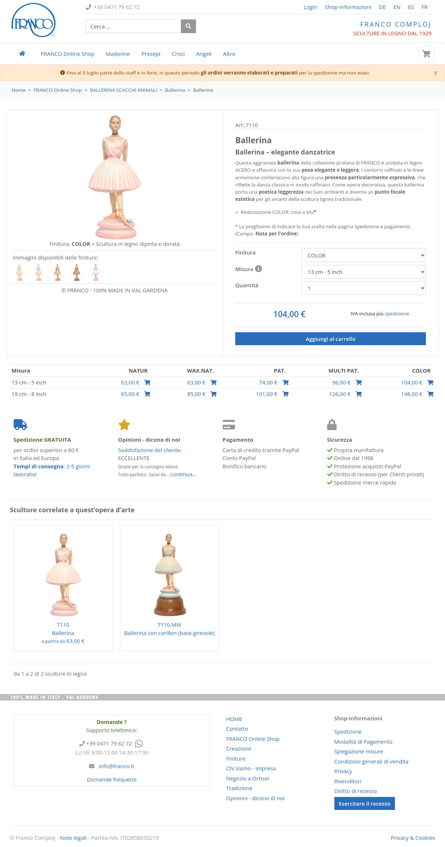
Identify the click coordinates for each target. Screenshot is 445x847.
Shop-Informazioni (348, 6)
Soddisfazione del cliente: (150, 450)
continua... (183, 474)
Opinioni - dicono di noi (255, 798)
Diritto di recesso (355, 790)
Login (310, 6)
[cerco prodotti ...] (133, 26)
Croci (178, 53)
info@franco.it (115, 766)
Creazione (239, 748)
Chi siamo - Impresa (251, 768)
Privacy (343, 771)
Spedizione (348, 731)
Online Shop (67, 53)
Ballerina (175, 90)
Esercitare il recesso (364, 803)
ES (411, 6)
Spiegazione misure (358, 751)
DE (382, 6)
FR (425, 6)
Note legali (73, 837)
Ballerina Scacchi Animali (123, 90)
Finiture (236, 758)
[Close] (436, 73)
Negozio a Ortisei (247, 778)
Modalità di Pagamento (363, 741)
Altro (229, 53)
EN (397, 6)
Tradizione (239, 788)
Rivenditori (347, 781)
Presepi (151, 53)
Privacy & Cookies (413, 837)
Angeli (204, 53)
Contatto (237, 728)
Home (19, 90)
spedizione (397, 313)
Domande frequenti (112, 779)
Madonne (118, 53)
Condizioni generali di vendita (371, 761)
